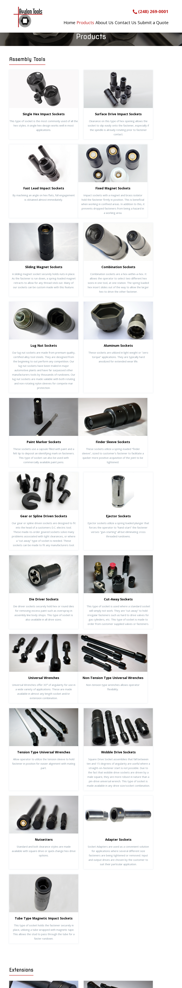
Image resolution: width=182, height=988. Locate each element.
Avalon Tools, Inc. (52, 975)
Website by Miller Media (119, 975)
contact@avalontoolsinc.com (153, 964)
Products (85, 22)
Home (69, 22)
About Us (104, 22)
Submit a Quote (152, 22)
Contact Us (125, 22)
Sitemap (148, 975)
